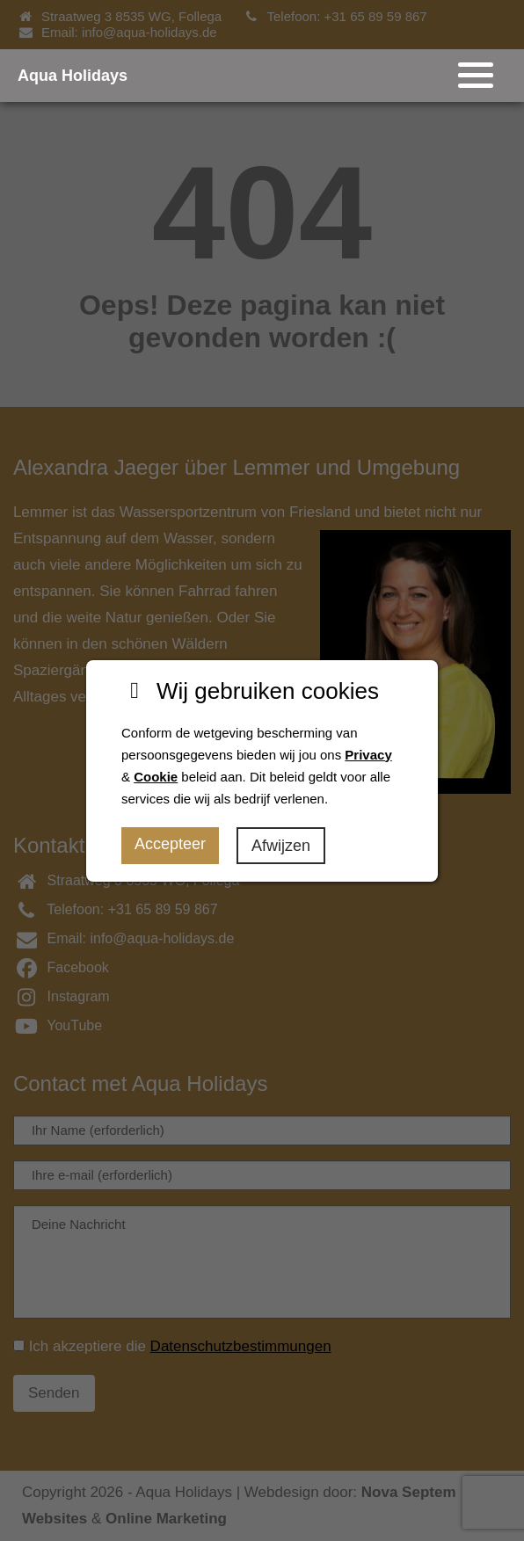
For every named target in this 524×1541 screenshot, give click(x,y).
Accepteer (170, 844)
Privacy (368, 754)
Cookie (156, 776)
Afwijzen (280, 845)
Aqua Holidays (72, 75)
